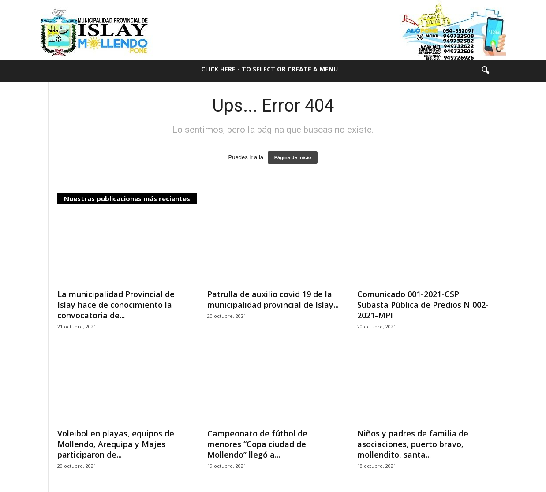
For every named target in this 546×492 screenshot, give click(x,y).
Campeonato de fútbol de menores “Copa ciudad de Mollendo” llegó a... (257, 444)
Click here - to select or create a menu (269, 69)
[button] (485, 70)
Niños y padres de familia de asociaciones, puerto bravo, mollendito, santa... (412, 444)
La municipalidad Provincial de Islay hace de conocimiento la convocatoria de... (116, 305)
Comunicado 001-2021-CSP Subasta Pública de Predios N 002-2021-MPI (423, 305)
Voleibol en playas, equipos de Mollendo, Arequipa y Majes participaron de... (115, 444)
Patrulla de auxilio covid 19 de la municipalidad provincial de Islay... (273, 299)
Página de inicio (292, 157)
